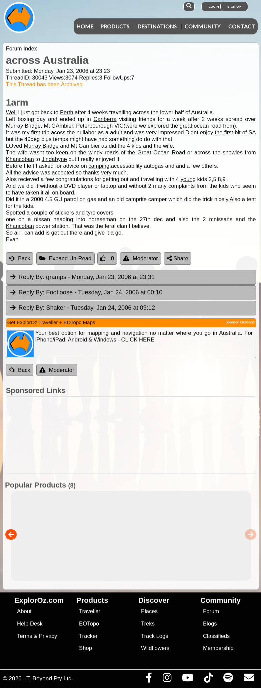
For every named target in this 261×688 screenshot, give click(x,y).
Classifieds (216, 636)
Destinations (157, 26)
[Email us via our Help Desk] (248, 679)
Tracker (88, 636)
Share (177, 258)
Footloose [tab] (86, 293)
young (188, 179)
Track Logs (154, 636)
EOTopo (89, 624)
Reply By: (32, 277)
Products (114, 26)
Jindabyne (54, 159)
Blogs (210, 624)
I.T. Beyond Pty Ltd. (48, 678)
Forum (211, 611)
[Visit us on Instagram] (167, 679)
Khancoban (20, 159)
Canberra (104, 119)
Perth (66, 112)
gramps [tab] (82, 277)
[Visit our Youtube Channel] (187, 679)
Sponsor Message (240, 322)
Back (19, 258)
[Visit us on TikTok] (208, 679)
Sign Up (234, 6)
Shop (85, 648)
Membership (218, 648)
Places (149, 611)
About (24, 611)
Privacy (48, 636)
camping (98, 166)
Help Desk (30, 624)
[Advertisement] (134, 434)
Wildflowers (155, 648)
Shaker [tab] (82, 308)
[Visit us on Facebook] (148, 679)
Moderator (140, 258)
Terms (24, 636)
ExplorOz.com (39, 600)
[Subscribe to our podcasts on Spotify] (228, 679)
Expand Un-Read (65, 258)
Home (84, 26)
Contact (241, 26)
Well (11, 112)
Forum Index (21, 48)
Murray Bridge (23, 126)
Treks (148, 624)
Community (202, 26)
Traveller (89, 611)
